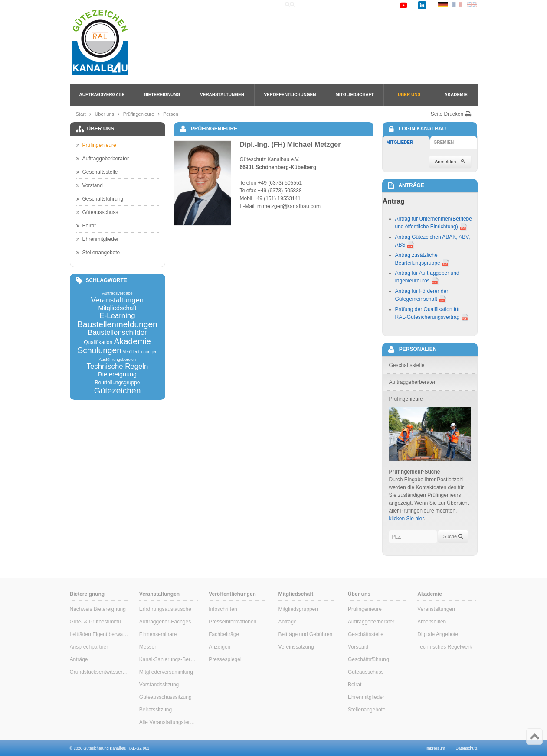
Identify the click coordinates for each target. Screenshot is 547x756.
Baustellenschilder (117, 333)
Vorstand (89, 185)
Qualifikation (98, 342)
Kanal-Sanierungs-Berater (168, 659)
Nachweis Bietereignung (98, 609)
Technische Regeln (117, 366)
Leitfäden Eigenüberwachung (99, 634)
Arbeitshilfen (431, 622)
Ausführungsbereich (117, 359)
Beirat (86, 226)
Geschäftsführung (100, 199)
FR (457, 4)
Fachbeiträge (224, 634)
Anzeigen (219, 647)
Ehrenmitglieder (97, 239)
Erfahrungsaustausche (165, 609)
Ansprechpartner (89, 647)
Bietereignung (162, 94)
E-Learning (117, 316)
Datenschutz (466, 748)
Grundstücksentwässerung (99, 672)
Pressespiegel (225, 659)
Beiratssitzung (155, 710)
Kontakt (382, 5)
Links (357, 5)
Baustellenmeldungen (117, 324)
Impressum (435, 748)
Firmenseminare (158, 634)
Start (81, 114)
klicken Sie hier (406, 519)
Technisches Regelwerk (444, 647)
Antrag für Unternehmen (423, 219)
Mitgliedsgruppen (298, 609)
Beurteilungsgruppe (117, 382)
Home (311, 5)
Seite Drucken (451, 114)
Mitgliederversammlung (166, 672)
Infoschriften (223, 609)
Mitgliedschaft (355, 94)
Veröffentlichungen (290, 94)
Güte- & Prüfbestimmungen (99, 622)
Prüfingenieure (138, 114)
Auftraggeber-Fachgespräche (168, 622)
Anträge (79, 659)
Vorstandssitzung (159, 684)
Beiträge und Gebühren (305, 634)
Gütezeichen (117, 390)
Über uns (409, 94)
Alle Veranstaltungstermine (168, 722)
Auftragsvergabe (102, 94)
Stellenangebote (98, 252)
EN (471, 4)
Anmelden (450, 161)
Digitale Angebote (437, 634)
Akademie (456, 94)
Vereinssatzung (296, 647)
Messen (148, 647)
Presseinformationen (232, 622)
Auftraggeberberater (102, 158)
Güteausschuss (97, 212)
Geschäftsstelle (97, 172)
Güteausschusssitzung (165, 697)
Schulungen (99, 350)
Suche (334, 5)
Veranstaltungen (222, 94)
